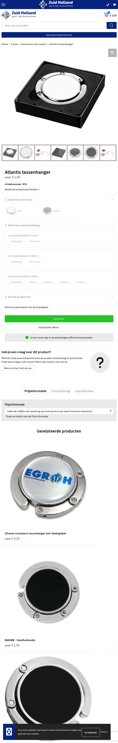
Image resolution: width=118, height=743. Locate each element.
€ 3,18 (12, 507)
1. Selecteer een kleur (19, 199)
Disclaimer (7, 711)
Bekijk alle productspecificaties (22, 189)
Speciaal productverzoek (59, 34)
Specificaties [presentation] (84, 391)
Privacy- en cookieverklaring (16, 706)
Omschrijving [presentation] (60, 391)
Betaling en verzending (73, 641)
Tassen (14, 44)
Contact (65, 631)
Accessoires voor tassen (34, 44)
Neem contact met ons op (17, 368)
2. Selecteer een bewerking (22, 225)
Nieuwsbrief (67, 636)
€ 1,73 (12, 578)
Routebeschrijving (70, 645)
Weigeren (104, 732)
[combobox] (54, 25)
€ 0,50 (69, 578)
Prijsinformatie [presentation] (35, 391)
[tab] (35, 391)
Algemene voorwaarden (14, 702)
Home (5, 44)
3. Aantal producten (17, 297)
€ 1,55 (69, 503)
